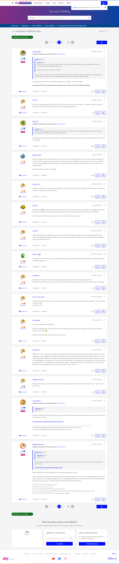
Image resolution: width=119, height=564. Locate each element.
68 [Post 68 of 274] (35, 266)
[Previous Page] (46, 42)
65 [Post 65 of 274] (35, 196)
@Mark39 (37, 59)
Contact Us (85, 553)
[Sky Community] (23, 3)
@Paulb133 (38, 408)
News (48, 3)
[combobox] (63, 18)
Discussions (38, 3)
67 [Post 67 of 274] (35, 245)
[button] (104, 51)
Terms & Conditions (38, 553)
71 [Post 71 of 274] (35, 341)
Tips (54, 3)
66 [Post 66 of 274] (35, 222)
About (61, 3)
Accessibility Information (66, 553)
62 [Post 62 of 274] (35, 112)
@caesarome (38, 452)
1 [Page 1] (50, 42)
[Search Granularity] (34, 18)
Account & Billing (59, 11)
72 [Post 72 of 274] (35, 370)
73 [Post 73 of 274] (35, 392)
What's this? (23, 60)
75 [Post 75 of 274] (35, 499)
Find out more (61, 54)
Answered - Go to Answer (22, 37)
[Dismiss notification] (105, 7)
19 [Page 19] (68, 42)
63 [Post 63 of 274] (35, 146)
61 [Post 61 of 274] (35, 91)
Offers (68, 3)
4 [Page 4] (56, 42)
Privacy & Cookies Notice (51, 553)
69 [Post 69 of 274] (35, 288)
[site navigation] (13, 3)
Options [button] (101, 31)
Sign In (104, 3)
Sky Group (93, 553)
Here (67, 493)
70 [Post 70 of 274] (35, 311)
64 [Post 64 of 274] (35, 175)
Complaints (77, 553)
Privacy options (26, 553)
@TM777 (39, 62)
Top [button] (115, 554)
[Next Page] (72, 42)
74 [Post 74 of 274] (35, 435)
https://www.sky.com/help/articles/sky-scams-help (47, 421)
